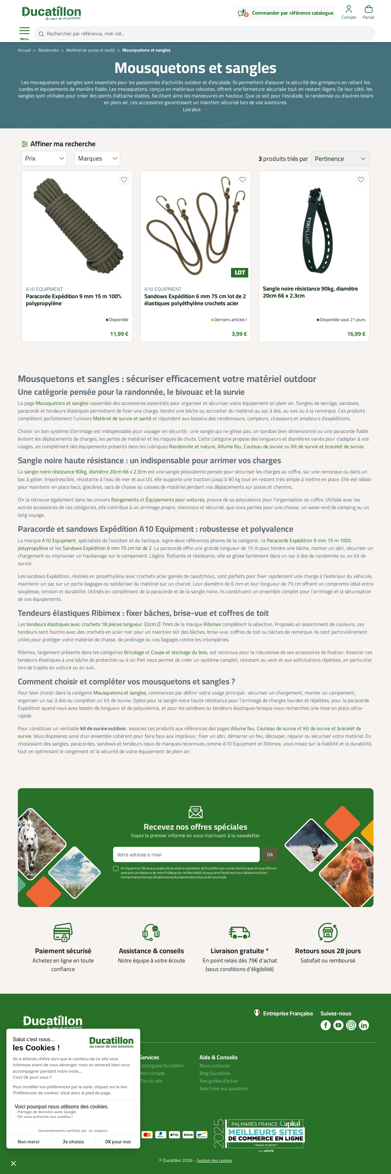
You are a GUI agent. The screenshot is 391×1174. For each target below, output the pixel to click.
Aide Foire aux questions (225, 1088)
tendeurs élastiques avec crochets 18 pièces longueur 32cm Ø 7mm (99, 624)
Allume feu (229, 446)
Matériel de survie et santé (122, 418)
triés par (297, 158)
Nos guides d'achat (219, 1080)
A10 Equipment (59, 540)
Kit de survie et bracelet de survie (327, 446)
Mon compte (152, 1073)
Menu (24, 33)
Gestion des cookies (214, 1160)
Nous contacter (216, 1065)
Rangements (125, 499)
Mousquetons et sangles (62, 403)
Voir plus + (40, 886)
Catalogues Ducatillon (162, 1065)
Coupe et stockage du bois (179, 652)
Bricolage (134, 652)
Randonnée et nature (192, 446)
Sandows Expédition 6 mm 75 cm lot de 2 (107, 548)
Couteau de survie (263, 446)
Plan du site (151, 1080)
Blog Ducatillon (215, 1073)
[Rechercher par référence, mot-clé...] (205, 33)
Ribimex (212, 624)
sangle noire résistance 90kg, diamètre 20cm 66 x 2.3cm (85, 471)
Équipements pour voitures (175, 499)
